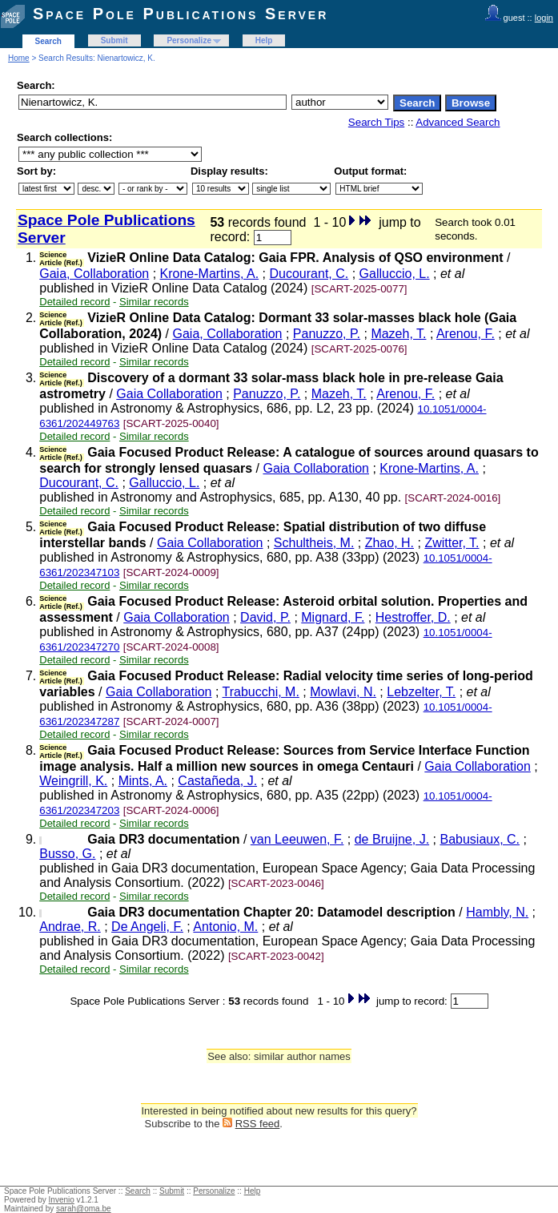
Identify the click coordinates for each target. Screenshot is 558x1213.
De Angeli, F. (147, 926)
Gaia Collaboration (169, 394)
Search (48, 41)
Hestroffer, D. (413, 617)
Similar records (154, 302)
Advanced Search (457, 122)
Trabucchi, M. (261, 692)
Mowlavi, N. (343, 692)
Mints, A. (142, 781)
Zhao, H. (389, 543)
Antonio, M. (225, 926)
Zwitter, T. (451, 543)
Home (19, 58)
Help (264, 40)
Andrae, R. (69, 926)
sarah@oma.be (83, 1208)
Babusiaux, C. (480, 839)
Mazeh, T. (398, 334)
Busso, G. (67, 853)
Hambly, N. (497, 912)
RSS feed (257, 1124)
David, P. (265, 617)
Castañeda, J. (217, 781)
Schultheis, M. (314, 543)
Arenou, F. (465, 334)
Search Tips (376, 122)
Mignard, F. (332, 617)
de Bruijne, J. (392, 839)
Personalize (189, 40)
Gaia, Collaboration (94, 273)
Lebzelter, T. (421, 692)
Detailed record (74, 302)
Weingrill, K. (73, 781)
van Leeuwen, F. (297, 839)
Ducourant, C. (309, 273)
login (544, 17)
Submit (114, 40)
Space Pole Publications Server (180, 13)
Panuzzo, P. (326, 334)
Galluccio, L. (394, 273)
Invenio (61, 1199)
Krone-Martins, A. (209, 273)
